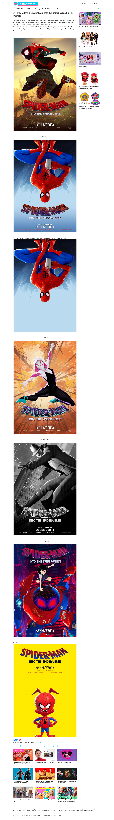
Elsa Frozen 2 (59, 809)
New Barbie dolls (57, 810)
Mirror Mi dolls (83, 66)
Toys (34, 9)
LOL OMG (77, 809)
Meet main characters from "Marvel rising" (23, 800)
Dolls (28, 9)
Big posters (46, 746)
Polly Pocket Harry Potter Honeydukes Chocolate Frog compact (89, 107)
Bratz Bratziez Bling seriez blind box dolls (88, 27)
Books (57, 9)
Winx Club (91, 810)
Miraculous (97, 809)
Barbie (17, 809)
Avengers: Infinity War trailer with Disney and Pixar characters (44, 781)
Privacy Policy (55, 817)
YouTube (58, 815)
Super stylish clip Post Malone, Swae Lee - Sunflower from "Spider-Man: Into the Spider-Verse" (23, 763)
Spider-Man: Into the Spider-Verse (28, 746)
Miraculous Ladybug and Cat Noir (28, 810)
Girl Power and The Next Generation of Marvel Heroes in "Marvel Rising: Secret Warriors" (67, 800)
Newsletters (47, 815)
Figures (40, 9)
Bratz (31, 809)
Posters (40, 746)
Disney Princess (43, 809)
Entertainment (19, 9)
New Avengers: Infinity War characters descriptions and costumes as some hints (21, 781)
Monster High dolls (44, 810)
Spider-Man (16, 746)
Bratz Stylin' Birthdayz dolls (86, 46)
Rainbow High (84, 810)
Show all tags (16, 811)
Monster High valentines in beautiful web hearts (64, 763)
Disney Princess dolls (50, 809)
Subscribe (83, 3)
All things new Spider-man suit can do (45, 763)
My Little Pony (51, 810)
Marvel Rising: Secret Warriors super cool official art (67, 781)
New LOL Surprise (68, 810)
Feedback (40, 815)
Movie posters (53, 746)
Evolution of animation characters (44, 800)
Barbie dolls (20, 809)
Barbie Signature (26, 809)
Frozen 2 (64, 809)
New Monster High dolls (76, 810)
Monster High (37, 810)
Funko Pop (68, 809)
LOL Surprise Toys (88, 809)
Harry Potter (73, 809)
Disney (33, 809)
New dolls (63, 810)
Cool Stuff (48, 9)
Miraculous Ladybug (17, 810)
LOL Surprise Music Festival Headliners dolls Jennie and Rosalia (89, 87)
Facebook (94, 3)
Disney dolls (37, 809)
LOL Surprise (81, 809)
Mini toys (93, 809)
